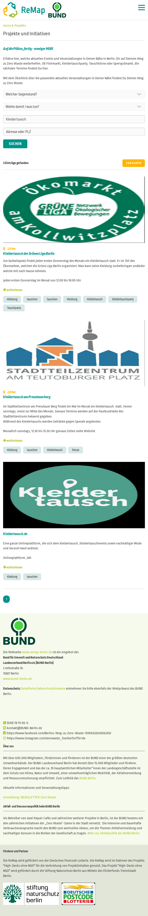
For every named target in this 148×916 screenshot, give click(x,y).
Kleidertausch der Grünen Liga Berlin (28, 254)
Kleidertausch (94, 299)
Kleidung (12, 299)
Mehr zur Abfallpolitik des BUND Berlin (113, 833)
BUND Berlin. (88, 778)
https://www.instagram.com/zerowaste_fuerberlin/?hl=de (44, 738)
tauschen (32, 299)
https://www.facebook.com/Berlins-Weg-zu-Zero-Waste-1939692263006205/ (57, 733)
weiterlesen (14, 290)
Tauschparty (14, 308)
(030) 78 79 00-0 (15, 723)
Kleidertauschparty (123, 299)
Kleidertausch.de (15, 534)
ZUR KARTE (133, 163)
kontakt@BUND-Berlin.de (22, 728)
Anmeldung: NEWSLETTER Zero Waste (29, 797)
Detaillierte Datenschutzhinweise (43, 688)
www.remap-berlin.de (37, 652)
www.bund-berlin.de (17, 679)
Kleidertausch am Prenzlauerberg (26, 397)
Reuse (75, 450)
